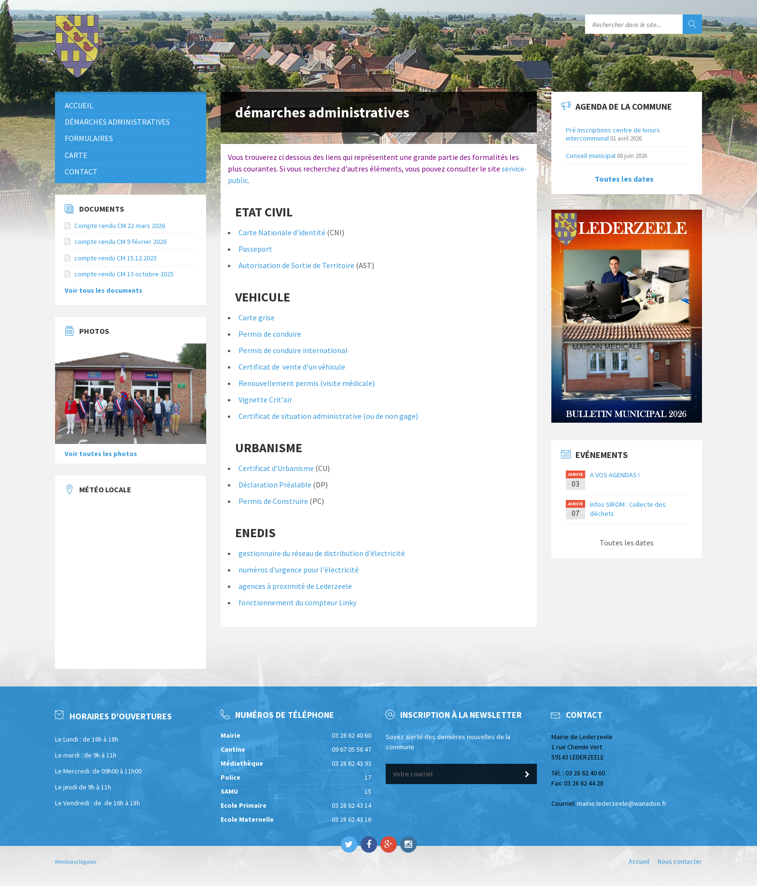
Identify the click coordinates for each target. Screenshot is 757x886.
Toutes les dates (624, 179)
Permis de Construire (273, 501)
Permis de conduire (269, 334)
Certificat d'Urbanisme (276, 468)
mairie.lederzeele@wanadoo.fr (622, 803)
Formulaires (89, 138)
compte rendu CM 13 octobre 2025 (124, 274)
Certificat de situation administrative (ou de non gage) (328, 416)
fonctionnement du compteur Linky (297, 602)
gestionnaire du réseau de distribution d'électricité (321, 553)
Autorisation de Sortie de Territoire (296, 265)
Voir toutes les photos (101, 453)
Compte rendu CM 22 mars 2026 (119, 225)
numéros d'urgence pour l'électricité (298, 569)
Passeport (255, 249)
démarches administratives (117, 122)
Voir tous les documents (103, 290)
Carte (76, 155)
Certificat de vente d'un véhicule (291, 367)
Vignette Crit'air (265, 399)
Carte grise (256, 317)
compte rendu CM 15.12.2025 (115, 258)
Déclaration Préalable (274, 484)
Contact (81, 171)
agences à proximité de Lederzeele (295, 586)
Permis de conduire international (293, 350)
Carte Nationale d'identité (282, 232)
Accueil (79, 105)
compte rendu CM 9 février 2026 (120, 241)
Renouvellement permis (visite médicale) (306, 383)
